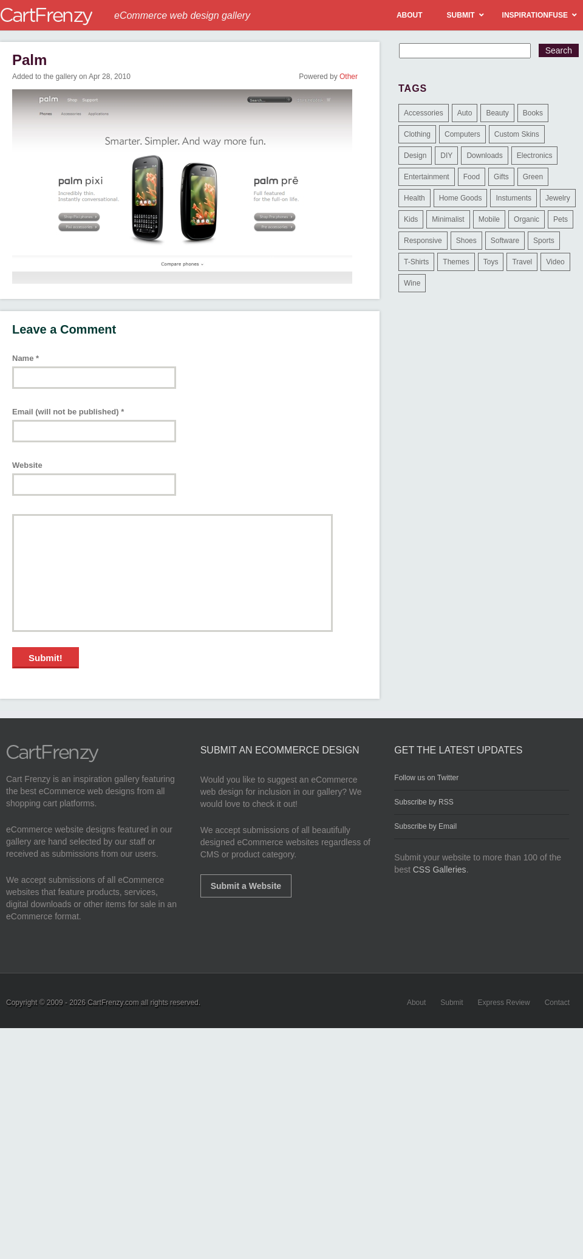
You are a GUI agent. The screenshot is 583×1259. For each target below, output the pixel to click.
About (416, 1002)
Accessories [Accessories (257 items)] (423, 113)
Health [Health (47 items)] (414, 198)
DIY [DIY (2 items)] (446, 155)
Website (27, 465)
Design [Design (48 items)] (415, 155)
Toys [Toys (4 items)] (491, 262)
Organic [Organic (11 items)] (526, 219)
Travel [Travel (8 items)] (522, 262)
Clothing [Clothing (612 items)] (417, 134)
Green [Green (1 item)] (533, 177)
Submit (451, 1002)
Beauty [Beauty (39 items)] (497, 113)
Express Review (504, 1002)
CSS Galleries (439, 869)
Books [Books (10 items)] (533, 113)
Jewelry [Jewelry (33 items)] (557, 198)
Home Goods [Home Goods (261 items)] (460, 198)
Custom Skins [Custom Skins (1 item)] (516, 134)
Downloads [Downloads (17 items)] (484, 155)
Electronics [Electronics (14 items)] (535, 155)
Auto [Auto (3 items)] (464, 113)
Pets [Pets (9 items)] (560, 219)
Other (348, 76)
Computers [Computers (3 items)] (462, 134)
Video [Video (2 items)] (555, 262)
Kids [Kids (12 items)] (411, 219)
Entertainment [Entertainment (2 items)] (426, 177)
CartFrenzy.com (112, 1002)
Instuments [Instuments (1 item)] (513, 198)
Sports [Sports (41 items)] (543, 240)
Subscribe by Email (425, 826)
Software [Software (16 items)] (505, 240)
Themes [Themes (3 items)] (456, 262)
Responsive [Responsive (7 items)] (423, 240)
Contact (557, 1002)
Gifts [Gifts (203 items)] (501, 177)
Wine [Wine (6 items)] (412, 283)
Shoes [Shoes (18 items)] (466, 240)
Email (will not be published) (68, 411)
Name (25, 358)
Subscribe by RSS (423, 802)
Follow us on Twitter (426, 778)
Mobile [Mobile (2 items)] (489, 219)
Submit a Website (246, 886)
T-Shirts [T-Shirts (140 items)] (416, 262)
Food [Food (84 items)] (471, 177)
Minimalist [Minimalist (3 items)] (448, 219)
